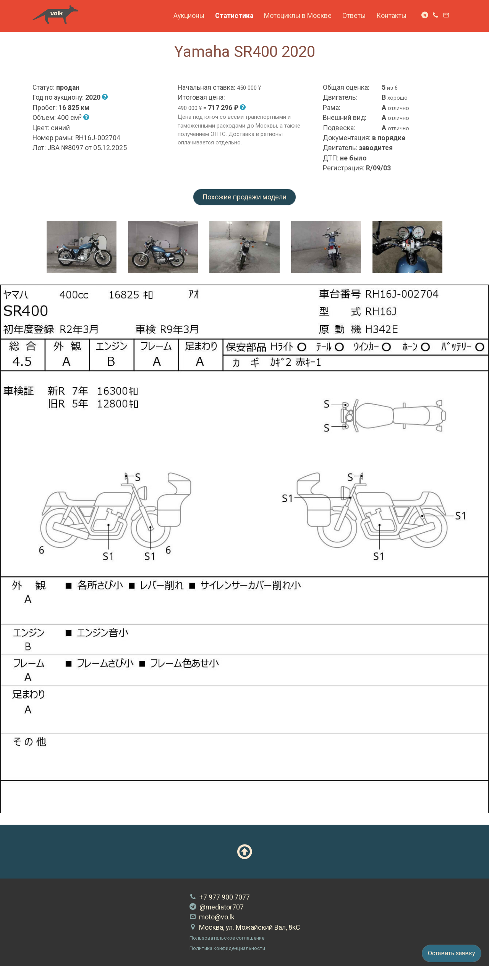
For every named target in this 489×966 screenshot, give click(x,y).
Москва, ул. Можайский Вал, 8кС (244, 927)
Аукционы (188, 15)
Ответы (354, 15)
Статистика (234, 15)
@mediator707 (216, 907)
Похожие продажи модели (244, 197)
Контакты (391, 15)
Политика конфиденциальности (227, 948)
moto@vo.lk (212, 917)
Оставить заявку (451, 953)
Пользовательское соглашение (226, 938)
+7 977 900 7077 (219, 897)
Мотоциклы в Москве (298, 15)
